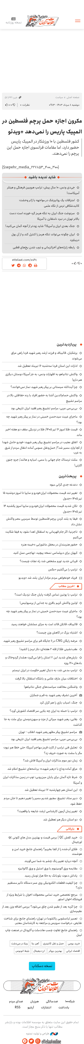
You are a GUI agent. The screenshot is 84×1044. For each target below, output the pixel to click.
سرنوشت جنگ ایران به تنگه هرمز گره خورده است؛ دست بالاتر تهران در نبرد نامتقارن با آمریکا (44, 216)
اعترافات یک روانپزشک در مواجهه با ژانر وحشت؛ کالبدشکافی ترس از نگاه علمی (49, 203)
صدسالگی (52, 1001)
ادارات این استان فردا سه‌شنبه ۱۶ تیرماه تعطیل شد (48, 365)
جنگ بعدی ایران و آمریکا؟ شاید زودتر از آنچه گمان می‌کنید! (40, 226)
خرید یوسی (74, 943)
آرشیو (31, 1007)
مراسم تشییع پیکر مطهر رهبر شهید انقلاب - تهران (48, 732)
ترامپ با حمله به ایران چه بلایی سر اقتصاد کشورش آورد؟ (44, 710)
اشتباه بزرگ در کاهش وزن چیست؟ (57, 632)
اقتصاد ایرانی (73, 951)
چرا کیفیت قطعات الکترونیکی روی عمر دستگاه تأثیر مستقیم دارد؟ (45, 885)
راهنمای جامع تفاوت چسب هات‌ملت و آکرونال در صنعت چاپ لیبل (43, 932)
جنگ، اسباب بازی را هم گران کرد (59, 702)
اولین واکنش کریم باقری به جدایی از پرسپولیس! (49, 602)
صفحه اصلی (73, 97)
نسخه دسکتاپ (42, 966)
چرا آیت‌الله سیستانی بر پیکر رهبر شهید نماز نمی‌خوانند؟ (44, 387)
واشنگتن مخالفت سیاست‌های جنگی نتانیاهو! (51, 686)
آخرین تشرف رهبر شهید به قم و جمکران (53, 695)
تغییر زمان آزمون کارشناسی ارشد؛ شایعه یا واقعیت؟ (47, 811)
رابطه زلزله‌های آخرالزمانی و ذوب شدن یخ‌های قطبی (44, 247)
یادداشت (63, 1007)
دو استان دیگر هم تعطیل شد (60, 819)
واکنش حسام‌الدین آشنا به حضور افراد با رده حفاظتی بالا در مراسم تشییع (44, 398)
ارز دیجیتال (39, 951)
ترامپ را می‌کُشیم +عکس (63, 569)
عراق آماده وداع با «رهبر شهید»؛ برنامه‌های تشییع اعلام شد (42, 768)
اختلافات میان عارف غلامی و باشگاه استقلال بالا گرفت (46, 678)
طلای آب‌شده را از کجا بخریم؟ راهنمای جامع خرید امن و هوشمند (47, 851)
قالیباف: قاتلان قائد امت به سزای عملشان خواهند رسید (44, 624)
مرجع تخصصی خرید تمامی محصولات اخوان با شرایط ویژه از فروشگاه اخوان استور (44, 897)
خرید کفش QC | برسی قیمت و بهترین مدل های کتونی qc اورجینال (45, 839)
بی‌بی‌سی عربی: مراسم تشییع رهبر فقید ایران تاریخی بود (44, 408)
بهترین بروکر (55, 951)
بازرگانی (70, 829)
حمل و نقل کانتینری (53, 943)
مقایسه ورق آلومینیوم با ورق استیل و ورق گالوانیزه (48, 868)
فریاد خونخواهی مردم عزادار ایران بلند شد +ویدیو (48, 577)
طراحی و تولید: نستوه (42, 1034)
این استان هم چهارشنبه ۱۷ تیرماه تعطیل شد (51, 789)
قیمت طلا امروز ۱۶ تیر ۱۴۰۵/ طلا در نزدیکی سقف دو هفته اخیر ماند (44, 432)
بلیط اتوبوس (22, 951)
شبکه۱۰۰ (70, 1001)
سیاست (59, 97)
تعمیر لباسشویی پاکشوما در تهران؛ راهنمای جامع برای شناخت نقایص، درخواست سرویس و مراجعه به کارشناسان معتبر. (43, 920)
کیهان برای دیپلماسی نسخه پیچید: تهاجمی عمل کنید (45, 552)
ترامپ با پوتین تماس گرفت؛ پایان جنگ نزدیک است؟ (46, 594)
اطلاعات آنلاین (42, 20)
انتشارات (46, 1007)
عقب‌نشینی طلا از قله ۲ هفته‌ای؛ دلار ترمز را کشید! (48, 649)
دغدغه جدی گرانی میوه (64, 484)
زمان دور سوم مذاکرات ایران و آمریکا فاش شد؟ (50, 760)
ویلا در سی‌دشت (19, 943)
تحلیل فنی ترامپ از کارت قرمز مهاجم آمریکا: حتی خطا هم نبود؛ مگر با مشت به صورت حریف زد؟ (42, 750)
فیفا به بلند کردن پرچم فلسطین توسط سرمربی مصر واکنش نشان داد (44, 521)
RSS (17, 1007)
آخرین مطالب (66, 586)
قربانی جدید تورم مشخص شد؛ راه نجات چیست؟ (49, 561)
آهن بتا (35, 943)
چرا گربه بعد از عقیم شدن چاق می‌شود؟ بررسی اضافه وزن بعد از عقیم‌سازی (42, 909)
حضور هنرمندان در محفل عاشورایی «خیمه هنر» (49, 544)
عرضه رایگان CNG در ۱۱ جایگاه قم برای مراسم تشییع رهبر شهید (40, 640)
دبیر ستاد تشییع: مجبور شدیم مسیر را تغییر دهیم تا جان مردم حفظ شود (43, 801)
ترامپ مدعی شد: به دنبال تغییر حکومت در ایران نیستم (45, 670)
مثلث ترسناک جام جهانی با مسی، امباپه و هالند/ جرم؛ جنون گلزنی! (44, 462)
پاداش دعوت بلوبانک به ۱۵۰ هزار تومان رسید (51, 875)
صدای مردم (16, 1001)
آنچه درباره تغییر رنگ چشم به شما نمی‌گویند (51, 861)
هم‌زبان (34, 1001)
